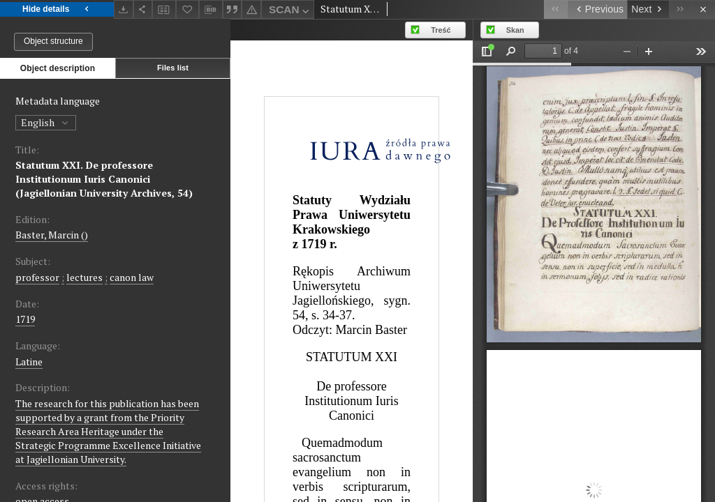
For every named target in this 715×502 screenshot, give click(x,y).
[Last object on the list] (680, 9)
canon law (132, 277)
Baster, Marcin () (51, 234)
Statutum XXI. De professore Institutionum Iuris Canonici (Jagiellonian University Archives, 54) (104, 178)
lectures (84, 277)
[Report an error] (251, 9)
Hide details (56, 9)
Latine (29, 361)
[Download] (123, 9)
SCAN (290, 11)
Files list (173, 67)
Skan (515, 30)
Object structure (53, 41)
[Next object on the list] (648, 9)
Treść (440, 30)
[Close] (703, 9)
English (46, 122)
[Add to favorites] (188, 9)
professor (37, 277)
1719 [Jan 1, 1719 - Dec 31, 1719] (25, 319)
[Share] (143, 9)
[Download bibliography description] (211, 10)
